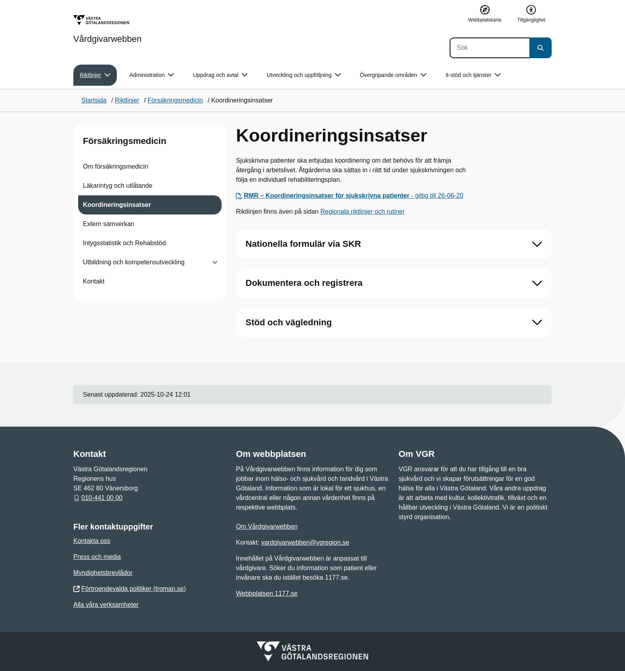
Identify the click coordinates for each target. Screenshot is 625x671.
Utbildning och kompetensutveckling (134, 262)
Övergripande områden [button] (393, 75)
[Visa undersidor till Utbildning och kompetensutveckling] (215, 262)
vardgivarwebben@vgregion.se (305, 542)
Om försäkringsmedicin (115, 166)
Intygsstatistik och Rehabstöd (124, 243)
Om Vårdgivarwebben (267, 526)
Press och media (97, 556)
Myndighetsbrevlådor (103, 572)
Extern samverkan (108, 223)
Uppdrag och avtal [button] (220, 75)
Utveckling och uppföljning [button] (304, 75)
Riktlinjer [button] (95, 75)
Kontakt (93, 281)
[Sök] (489, 47)
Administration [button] (152, 75)
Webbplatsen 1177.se (266, 593)
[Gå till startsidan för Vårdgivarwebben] (107, 29)
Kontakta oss (91, 540)
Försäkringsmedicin (124, 141)
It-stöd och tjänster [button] (473, 75)
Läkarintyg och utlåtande (117, 185)
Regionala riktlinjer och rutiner (362, 211)
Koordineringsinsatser (117, 204)
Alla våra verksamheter (106, 604)
